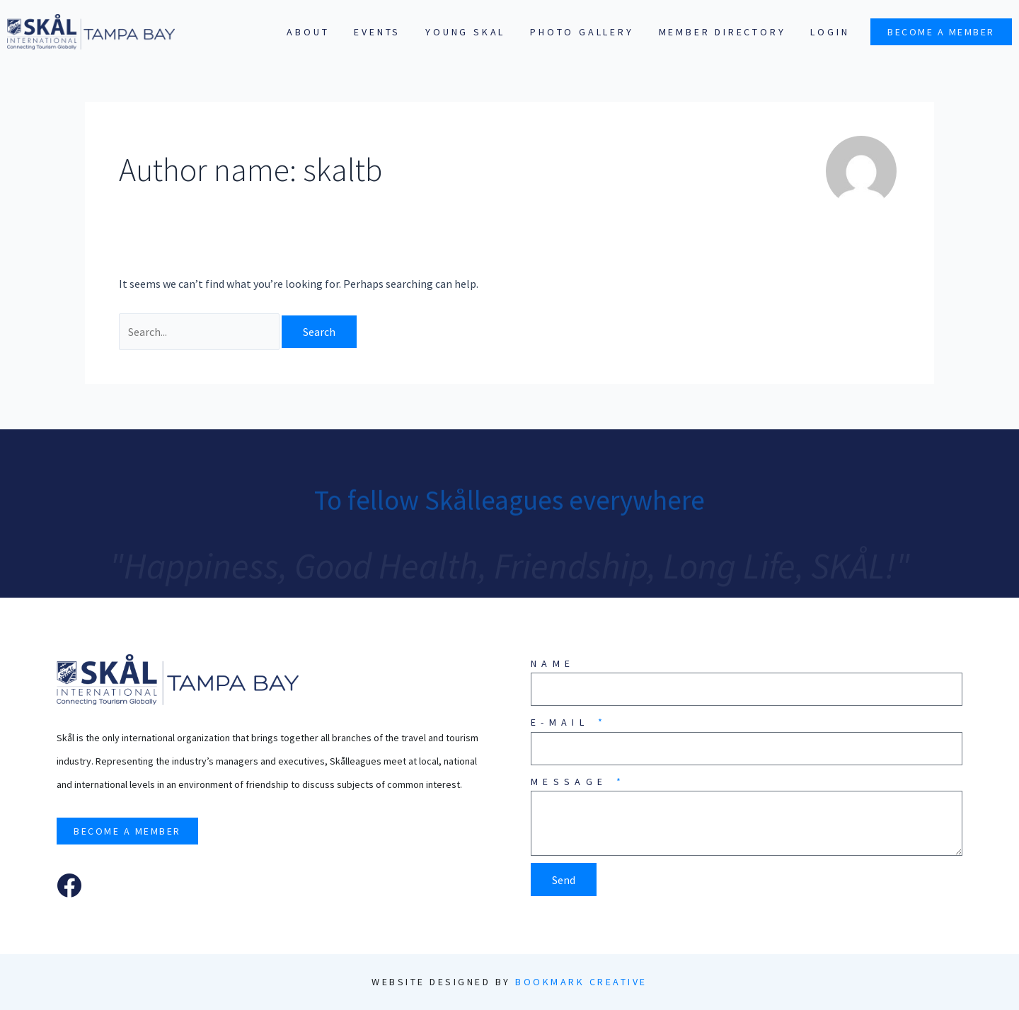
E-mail (563, 722)
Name (553, 663)
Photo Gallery (581, 31)
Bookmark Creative (581, 981)
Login (829, 31)
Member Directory (722, 31)
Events (377, 31)
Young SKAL (465, 31)
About (308, 31)
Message (572, 781)
